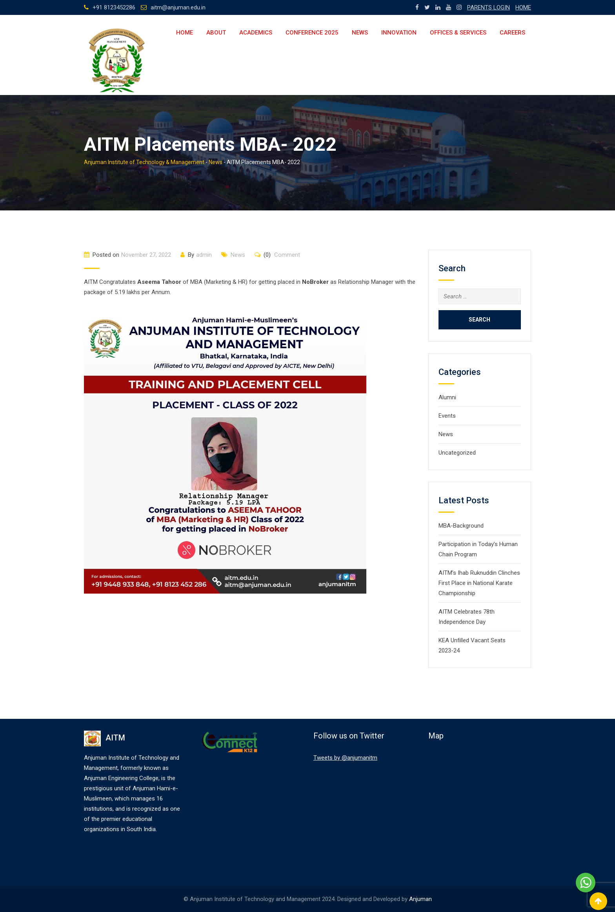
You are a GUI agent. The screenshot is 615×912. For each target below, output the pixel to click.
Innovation (399, 32)
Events (447, 415)
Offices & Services (458, 32)
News (360, 32)
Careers (512, 32)
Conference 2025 (312, 32)
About (216, 32)
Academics (255, 32)
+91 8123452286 (114, 7)
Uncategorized (457, 452)
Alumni (447, 397)
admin (204, 254)
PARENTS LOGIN (488, 7)
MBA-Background (461, 525)
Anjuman (420, 899)
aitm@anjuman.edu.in (178, 7)
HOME (523, 7)
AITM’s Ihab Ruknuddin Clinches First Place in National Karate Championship (479, 583)
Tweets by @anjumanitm (345, 757)
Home (184, 32)
